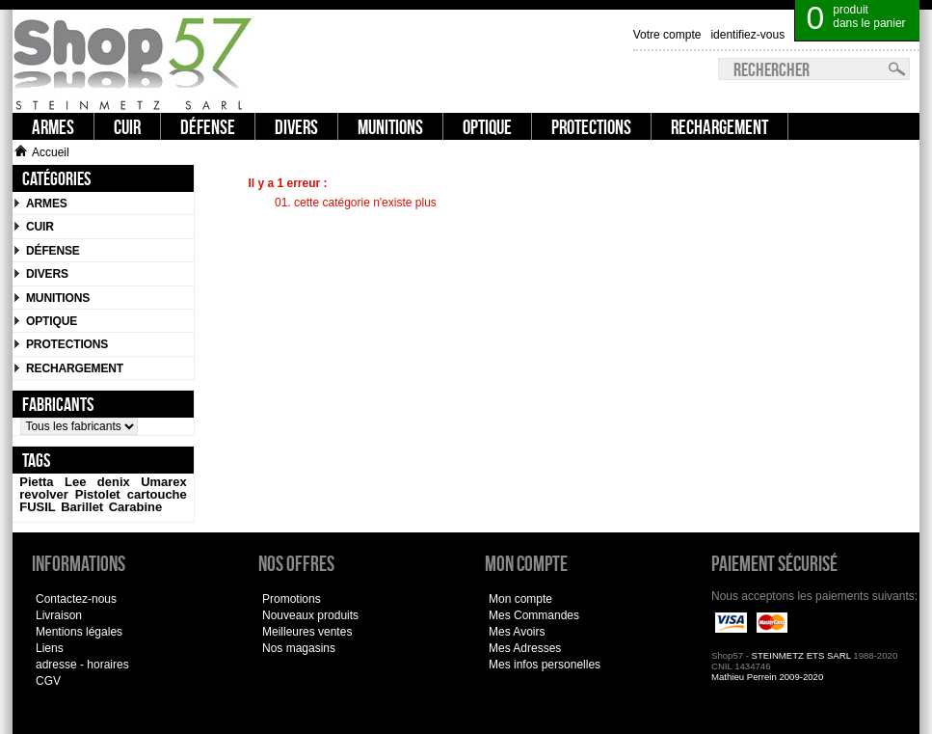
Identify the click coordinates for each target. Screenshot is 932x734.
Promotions (291, 599)
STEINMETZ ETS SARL (801, 655)
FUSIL (37, 507)
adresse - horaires (82, 664)
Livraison (59, 615)
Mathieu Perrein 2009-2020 (767, 676)
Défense (53, 251)
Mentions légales (79, 632)
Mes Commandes (534, 615)
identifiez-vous (747, 34)
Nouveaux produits (310, 615)
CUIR (40, 226)
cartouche (157, 494)
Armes (46, 203)
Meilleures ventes (307, 632)
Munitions (58, 298)
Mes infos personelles (544, 664)
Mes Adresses (525, 648)
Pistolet (97, 494)
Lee (75, 482)
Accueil (41, 152)
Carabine (135, 507)
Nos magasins (298, 648)
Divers (47, 274)
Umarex (164, 482)
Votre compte (667, 34)
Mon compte (520, 599)
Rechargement (74, 368)
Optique (51, 321)
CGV (48, 681)
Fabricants (57, 404)
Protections (67, 344)
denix (113, 482)
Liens (50, 648)
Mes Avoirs (517, 632)
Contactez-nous (76, 599)
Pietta (36, 482)
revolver (43, 494)
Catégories (56, 178)
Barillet (82, 507)
